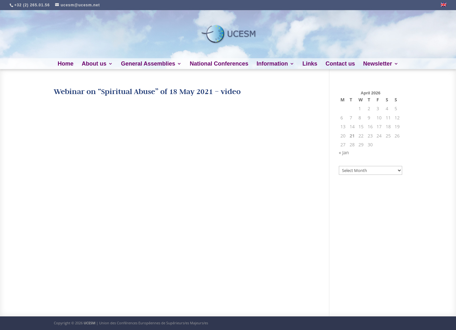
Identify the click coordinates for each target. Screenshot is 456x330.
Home (65, 64)
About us (94, 64)
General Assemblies (148, 64)
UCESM (89, 322)
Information (272, 64)
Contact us (340, 64)
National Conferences (219, 64)
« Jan (344, 152)
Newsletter (377, 64)
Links (309, 64)
